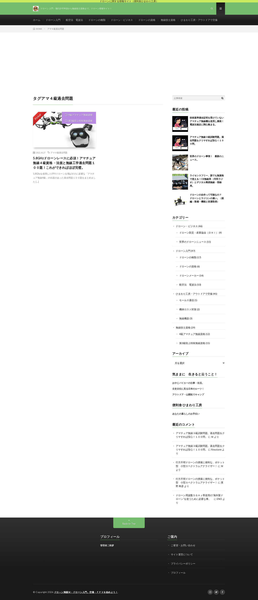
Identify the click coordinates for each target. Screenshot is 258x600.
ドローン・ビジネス (122, 19)
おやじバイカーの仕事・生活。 (188, 382)
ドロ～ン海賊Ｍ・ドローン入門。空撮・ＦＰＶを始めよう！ (86, 592)
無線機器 (184, 318)
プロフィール (178, 572)
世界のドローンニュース (192, 241)
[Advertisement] (129, 58)
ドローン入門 (53, 19)
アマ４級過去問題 (59, 152)
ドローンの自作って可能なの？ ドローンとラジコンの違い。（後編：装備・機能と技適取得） (207, 198)
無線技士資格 (168, 19)
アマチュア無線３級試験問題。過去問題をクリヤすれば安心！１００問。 (207, 140)
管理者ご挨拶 (107, 545)
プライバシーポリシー (183, 563)
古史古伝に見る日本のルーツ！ (188, 388)
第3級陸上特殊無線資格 (80, 120)
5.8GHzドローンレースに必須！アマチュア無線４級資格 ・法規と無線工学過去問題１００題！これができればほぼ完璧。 (64, 162)
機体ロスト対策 (187, 309)
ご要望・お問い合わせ (183, 545)
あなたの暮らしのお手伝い (186, 413)
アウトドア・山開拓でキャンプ (188, 394)
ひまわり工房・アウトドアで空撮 (199, 19)
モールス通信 (186, 300)
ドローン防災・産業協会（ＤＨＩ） (198, 232)
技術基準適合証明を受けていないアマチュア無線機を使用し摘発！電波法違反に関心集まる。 (207, 121)
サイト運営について (182, 554)
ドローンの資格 (146, 19)
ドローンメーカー (189, 275)
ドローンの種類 (96, 19)
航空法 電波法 (74, 19)
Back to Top (129, 523)
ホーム (36, 19)
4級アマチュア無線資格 (80, 114)
